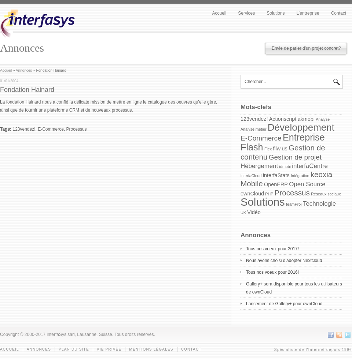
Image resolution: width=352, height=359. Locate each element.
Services (246, 13)
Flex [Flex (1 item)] (268, 149)
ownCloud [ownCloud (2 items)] (252, 194)
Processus (76, 129)
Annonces (24, 70)
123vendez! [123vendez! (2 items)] (254, 119)
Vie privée (109, 349)
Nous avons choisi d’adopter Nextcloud (284, 260)
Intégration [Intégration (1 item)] (300, 175)
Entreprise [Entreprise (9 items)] (304, 137)
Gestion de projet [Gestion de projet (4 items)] (295, 157)
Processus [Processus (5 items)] (292, 192)
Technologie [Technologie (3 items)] (319, 203)
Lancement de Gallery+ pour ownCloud (284, 303)
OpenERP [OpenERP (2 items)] (276, 184)
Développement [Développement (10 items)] (301, 127)
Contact (338, 13)
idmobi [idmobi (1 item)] (285, 166)
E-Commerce (51, 129)
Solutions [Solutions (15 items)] (263, 202)
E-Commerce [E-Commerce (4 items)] (261, 138)
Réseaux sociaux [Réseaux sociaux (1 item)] (326, 194)
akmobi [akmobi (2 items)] (306, 119)
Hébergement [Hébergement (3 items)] (259, 165)
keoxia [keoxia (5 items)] (322, 174)
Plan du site (74, 349)
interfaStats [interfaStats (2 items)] (276, 175)
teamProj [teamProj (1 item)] (294, 204)
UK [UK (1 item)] (243, 212)
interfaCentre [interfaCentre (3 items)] (310, 165)
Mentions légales (151, 349)
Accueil (219, 13)
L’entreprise (308, 13)
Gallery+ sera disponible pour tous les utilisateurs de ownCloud (294, 288)
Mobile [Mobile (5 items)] (252, 183)
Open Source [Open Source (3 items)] (307, 184)
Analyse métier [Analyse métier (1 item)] (253, 129)
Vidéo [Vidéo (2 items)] (254, 212)
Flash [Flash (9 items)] (252, 147)
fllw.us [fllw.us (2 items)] (280, 149)
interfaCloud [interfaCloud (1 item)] (251, 175)
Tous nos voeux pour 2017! (272, 248)
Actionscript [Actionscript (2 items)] (282, 119)
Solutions (276, 13)
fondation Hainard (23, 102)
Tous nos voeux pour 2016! (272, 272)
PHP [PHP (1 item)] (269, 194)
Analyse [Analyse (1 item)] (323, 119)
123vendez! (23, 129)
